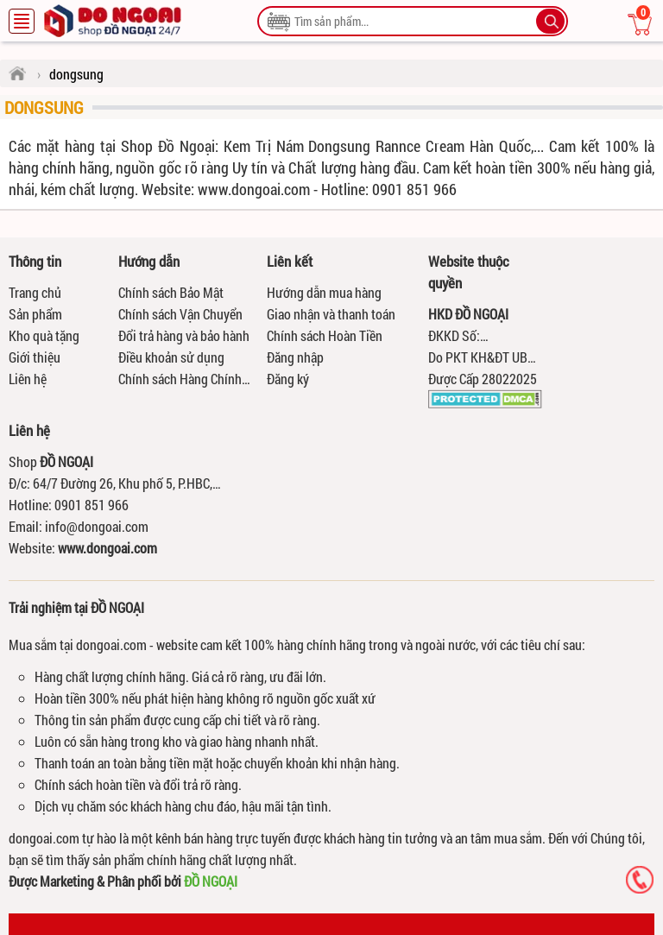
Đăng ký (288, 379)
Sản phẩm (35, 314)
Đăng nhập (295, 357)
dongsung (44, 107)
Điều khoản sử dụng (171, 357)
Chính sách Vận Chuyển (180, 314)
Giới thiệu (34, 357)
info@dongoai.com (96, 526)
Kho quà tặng (44, 335)
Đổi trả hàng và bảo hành (183, 335)
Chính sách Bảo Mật (171, 292)
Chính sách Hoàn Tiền (324, 335)
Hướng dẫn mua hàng (324, 292)
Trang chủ (35, 292)
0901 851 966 (91, 505)
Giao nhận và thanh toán (331, 314)
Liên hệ (28, 379)
